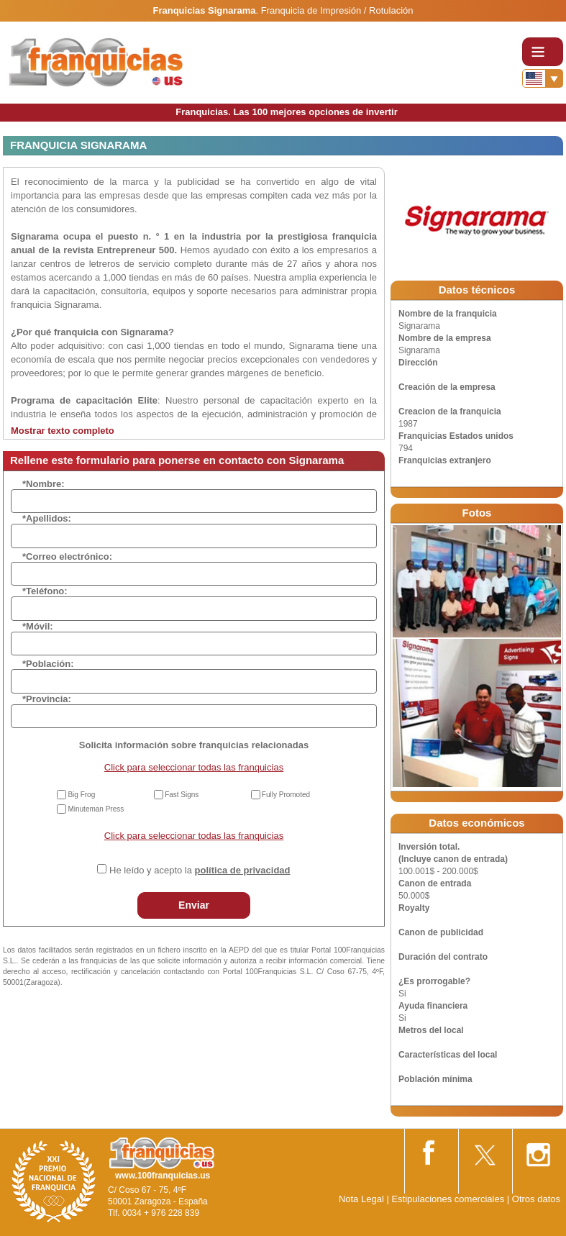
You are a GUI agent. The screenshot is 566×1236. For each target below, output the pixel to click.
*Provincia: (46, 699)
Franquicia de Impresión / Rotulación (337, 10)
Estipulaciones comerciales (448, 1199)
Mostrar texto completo (62, 430)
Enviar (193, 905)
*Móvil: (37, 626)
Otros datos (536, 1199)
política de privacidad (243, 870)
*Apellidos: (46, 518)
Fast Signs (181, 795)
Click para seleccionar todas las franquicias (193, 767)
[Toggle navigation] (542, 51)
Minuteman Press (96, 809)
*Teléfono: (45, 591)
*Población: (48, 663)
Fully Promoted (286, 795)
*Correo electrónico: (67, 556)
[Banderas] (542, 78)
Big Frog (81, 795)
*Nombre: (43, 483)
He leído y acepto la (199, 870)
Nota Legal (361, 1199)
